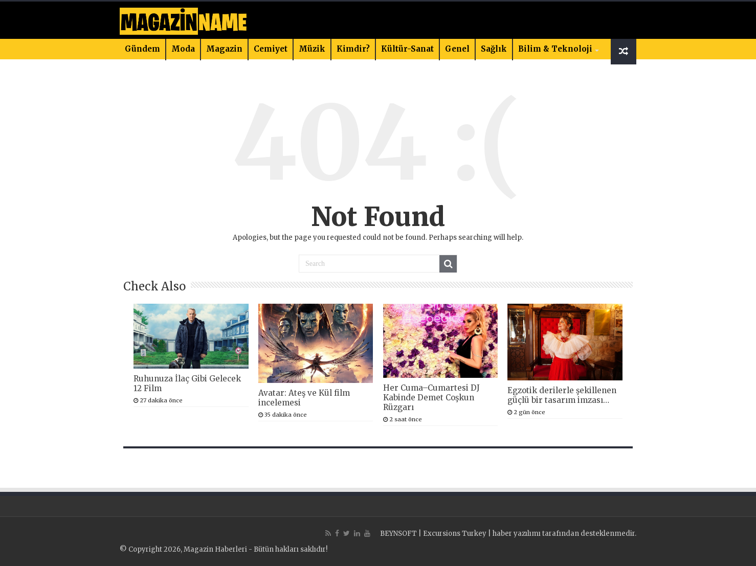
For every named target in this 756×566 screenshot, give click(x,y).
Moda (183, 49)
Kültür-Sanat (407, 49)
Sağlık (494, 49)
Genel (457, 49)
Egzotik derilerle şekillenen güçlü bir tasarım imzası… (561, 395)
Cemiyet (270, 49)
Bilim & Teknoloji (555, 49)
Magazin (224, 49)
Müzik (312, 49)
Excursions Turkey (454, 533)
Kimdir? (353, 49)
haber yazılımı (517, 533)
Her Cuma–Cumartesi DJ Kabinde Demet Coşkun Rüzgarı (431, 397)
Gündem (142, 49)
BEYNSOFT (398, 533)
